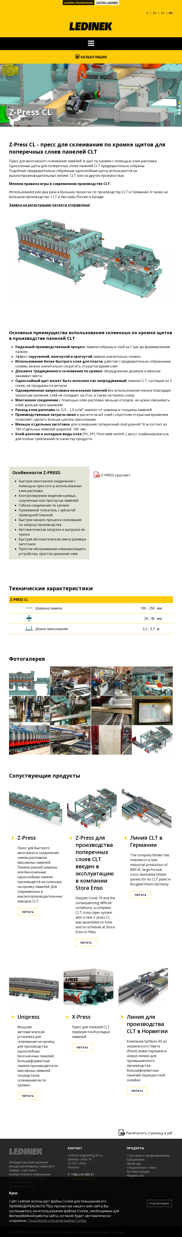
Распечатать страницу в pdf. (149, 1133)
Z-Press (26, 837)
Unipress (28, 1016)
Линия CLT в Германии (146, 841)
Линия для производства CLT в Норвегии (147, 1024)
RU (171, 13)
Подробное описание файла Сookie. (57, 1220)
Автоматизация (138, 1171)
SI (147, 13)
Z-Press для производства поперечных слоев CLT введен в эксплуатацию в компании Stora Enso (95, 862)
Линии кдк (134, 1163)
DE (162, 13)
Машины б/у (135, 1175)
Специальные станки (141, 1167)
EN (154, 13)
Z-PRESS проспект (116, 475)
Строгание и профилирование (148, 1155)
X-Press (81, 1016)
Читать (28, 912)
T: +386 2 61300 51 (81, 1174)
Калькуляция (91, 56)
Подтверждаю (159, 1203)
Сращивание (136, 1159)
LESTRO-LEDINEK (107, 2)
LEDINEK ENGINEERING (78, 2)
